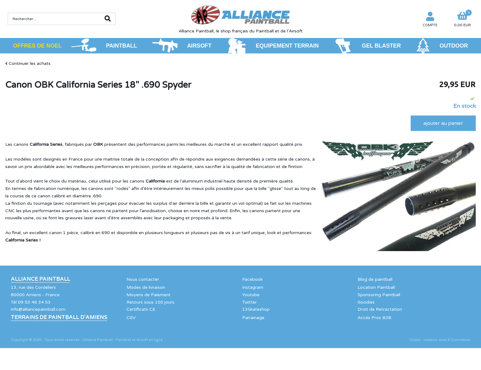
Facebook (252, 279)
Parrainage (253, 317)
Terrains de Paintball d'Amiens (59, 317)
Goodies (366, 302)
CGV (131, 317)
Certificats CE (140, 309)
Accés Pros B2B (374, 317)
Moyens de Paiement (148, 294)
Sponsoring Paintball (379, 294)
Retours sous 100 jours (150, 302)
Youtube (250, 294)
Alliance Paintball (40, 279)
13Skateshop (256, 309)
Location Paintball (376, 287)
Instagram (252, 287)
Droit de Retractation (380, 309)
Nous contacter (142, 279)
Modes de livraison (145, 287)
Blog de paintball (375, 279)
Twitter (249, 302)
